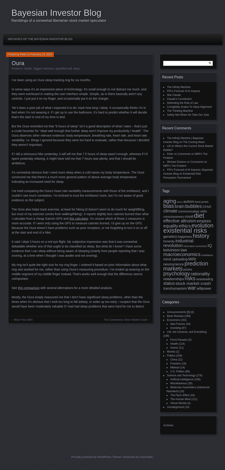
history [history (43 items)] (201, 236)
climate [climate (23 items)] (170, 210)
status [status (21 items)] (169, 283)
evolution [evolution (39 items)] (203, 225)
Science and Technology (181, 375)
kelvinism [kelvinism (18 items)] (171, 250)
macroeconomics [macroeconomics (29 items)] (181, 254)
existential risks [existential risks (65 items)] (185, 230)
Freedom (175, 363)
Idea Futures (177, 324)
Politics (171, 355)
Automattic (146, 457)
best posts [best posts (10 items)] (202, 201)
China (173, 359)
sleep (76, 68)
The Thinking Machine (180, 110)
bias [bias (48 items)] (168, 206)
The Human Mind (180, 399)
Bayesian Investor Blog (56, 13)
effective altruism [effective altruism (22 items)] (179, 220)
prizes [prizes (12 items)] (187, 269)
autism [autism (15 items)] (188, 201)
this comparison (29, 288)
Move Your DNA (23, 319)
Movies (171, 351)
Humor (174, 347)
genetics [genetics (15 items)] (170, 236)
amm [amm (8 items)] (180, 201)
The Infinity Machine (179, 87)
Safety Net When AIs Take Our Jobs (188, 114)
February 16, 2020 (41, 54)
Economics (173, 320)
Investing (175, 327)
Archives (168, 425)
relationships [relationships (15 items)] (173, 279)
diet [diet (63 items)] (199, 215)
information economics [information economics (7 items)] (195, 246)
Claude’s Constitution (179, 99)
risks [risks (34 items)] (190, 278)
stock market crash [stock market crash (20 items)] (193, 283)
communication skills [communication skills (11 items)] (192, 211)
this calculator (78, 218)
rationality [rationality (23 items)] (200, 273)
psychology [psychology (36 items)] (176, 273)
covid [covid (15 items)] (189, 216)
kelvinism (48, 68)
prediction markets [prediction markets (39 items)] (185, 266)
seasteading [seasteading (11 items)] (204, 279)
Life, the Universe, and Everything (187, 331)
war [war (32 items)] (192, 288)
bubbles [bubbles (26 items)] (193, 206)
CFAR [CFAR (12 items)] (206, 206)
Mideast (175, 367)
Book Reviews (175, 316)
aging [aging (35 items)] (169, 201)
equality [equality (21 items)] (170, 225)
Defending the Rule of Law (182, 102)
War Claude (174, 95)
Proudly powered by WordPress (91, 457)
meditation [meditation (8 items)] (207, 255)
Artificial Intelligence (182, 379)
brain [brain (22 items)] (179, 206)
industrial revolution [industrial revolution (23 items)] (178, 243)
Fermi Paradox (179, 339)
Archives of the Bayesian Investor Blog (40, 39)
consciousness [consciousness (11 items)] (173, 216)
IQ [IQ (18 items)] (210, 245)
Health (28, 68)
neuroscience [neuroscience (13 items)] (173, 264)
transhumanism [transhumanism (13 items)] (175, 288)
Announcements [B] (178, 312)
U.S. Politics (177, 371)
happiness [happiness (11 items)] (185, 236)
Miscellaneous (178, 383)
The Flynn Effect (179, 395)
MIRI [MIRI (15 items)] (192, 259)
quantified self (64, 68)
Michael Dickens (176, 161)
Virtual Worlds (178, 403)
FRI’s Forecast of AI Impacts (183, 91)
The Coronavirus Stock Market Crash (125, 319)
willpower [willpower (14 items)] (204, 288)
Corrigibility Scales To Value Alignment (189, 106)
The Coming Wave (194, 142)
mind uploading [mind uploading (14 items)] (175, 259)
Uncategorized (175, 407)
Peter (23, 54)
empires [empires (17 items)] (204, 221)
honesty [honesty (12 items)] (169, 241)
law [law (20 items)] (184, 250)
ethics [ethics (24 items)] (185, 225)
